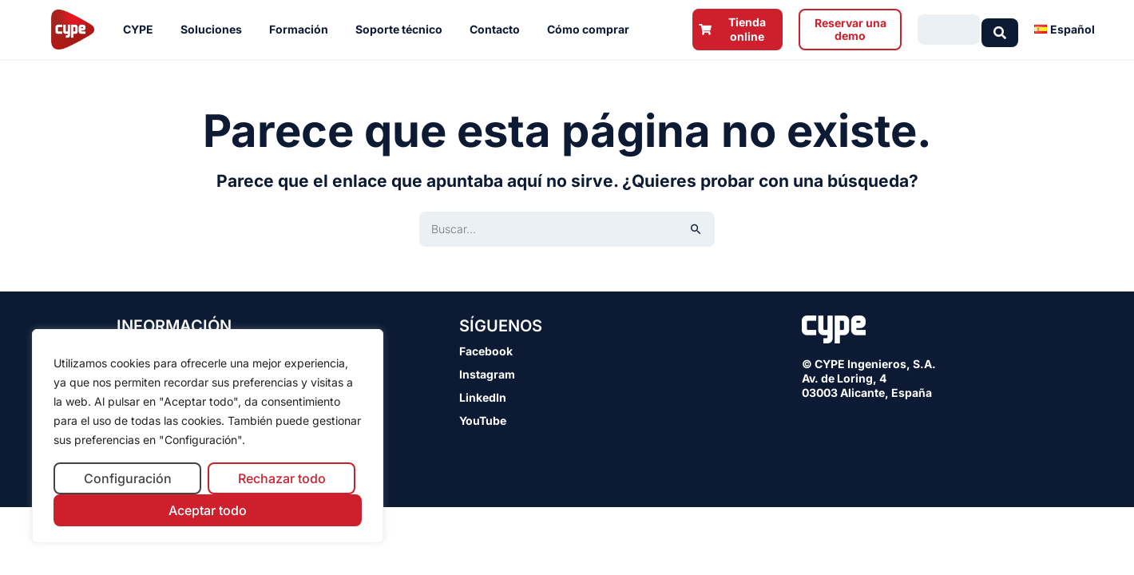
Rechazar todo (282, 478)
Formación (302, 29)
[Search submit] (999, 29)
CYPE (142, 29)
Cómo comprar (592, 29)
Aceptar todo (208, 510)
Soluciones (215, 29)
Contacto (499, 29)
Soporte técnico (402, 29)
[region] (207, 436)
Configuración (128, 478)
